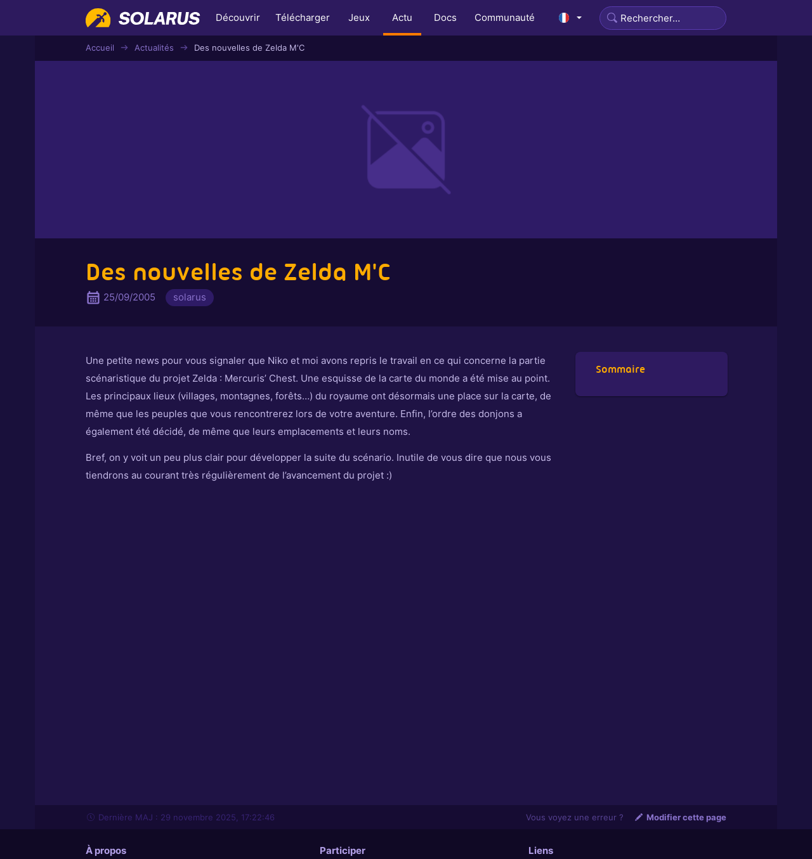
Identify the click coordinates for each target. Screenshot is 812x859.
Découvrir (238, 17)
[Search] (662, 18)
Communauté (505, 17)
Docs (445, 17)
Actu (402, 17)
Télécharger (302, 17)
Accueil (100, 47)
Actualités (154, 47)
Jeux (359, 17)
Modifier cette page (680, 817)
